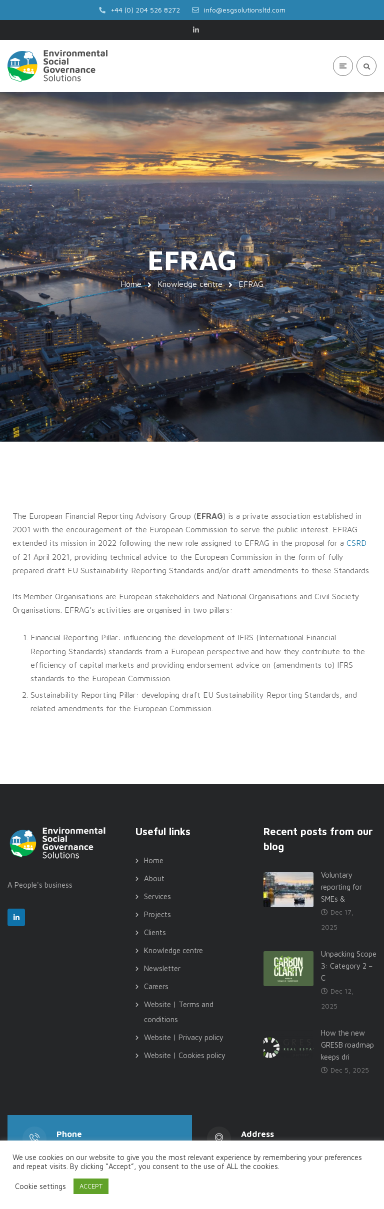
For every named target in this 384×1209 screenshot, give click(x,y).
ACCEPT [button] (91, 1186)
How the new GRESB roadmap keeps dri (347, 1045)
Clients (155, 932)
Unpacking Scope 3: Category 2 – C (348, 966)
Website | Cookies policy (185, 1055)
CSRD (356, 542)
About (154, 878)
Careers (156, 986)
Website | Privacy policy (184, 1037)
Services (157, 896)
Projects (157, 914)
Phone (69, 1134)
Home (131, 283)
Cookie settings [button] (40, 1186)
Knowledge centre (190, 283)
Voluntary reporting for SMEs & (341, 887)
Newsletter (162, 968)
